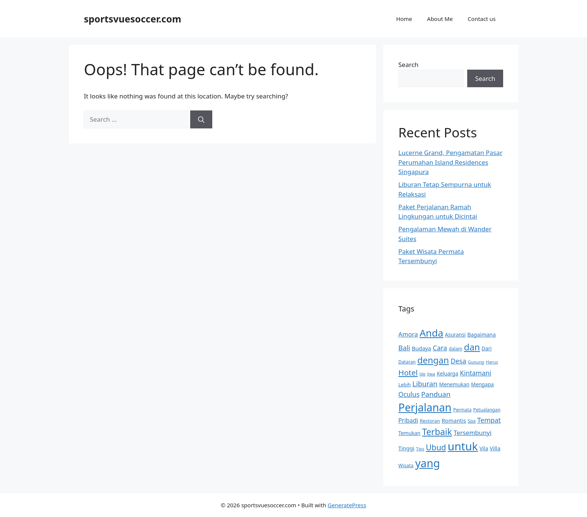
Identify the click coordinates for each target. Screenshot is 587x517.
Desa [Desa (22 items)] (458, 360)
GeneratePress (347, 505)
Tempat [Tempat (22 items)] (489, 420)
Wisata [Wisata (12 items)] (406, 465)
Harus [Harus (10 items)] (492, 362)
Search (408, 64)
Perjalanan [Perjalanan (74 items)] (424, 407)
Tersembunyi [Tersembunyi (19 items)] (473, 432)
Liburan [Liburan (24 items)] (425, 383)
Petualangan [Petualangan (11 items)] (487, 410)
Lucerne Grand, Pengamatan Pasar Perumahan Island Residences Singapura (450, 162)
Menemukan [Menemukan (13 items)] (454, 384)
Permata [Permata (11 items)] (462, 410)
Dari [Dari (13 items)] (487, 348)
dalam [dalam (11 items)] (455, 349)
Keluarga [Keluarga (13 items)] (447, 373)
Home (404, 18)
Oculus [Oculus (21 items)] (409, 394)
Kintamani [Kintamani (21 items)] (476, 372)
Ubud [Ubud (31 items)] (436, 447)
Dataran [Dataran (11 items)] (407, 362)
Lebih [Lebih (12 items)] (404, 384)
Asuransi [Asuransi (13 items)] (455, 334)
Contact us (482, 18)
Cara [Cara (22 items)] (440, 347)
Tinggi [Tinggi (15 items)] (406, 448)
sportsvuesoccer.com (132, 18)
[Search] (201, 119)
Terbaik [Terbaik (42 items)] (437, 432)
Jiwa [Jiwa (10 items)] (431, 374)
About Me (440, 18)
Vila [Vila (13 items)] (484, 448)
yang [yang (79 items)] (427, 463)
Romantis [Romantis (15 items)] (454, 420)
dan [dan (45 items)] (472, 347)
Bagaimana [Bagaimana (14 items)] (481, 334)
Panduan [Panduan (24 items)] (435, 394)
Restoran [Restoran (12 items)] (430, 420)
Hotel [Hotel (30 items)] (408, 372)
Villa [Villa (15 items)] (495, 448)
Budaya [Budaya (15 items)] (421, 348)
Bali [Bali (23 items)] (404, 347)
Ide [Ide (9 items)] (422, 374)
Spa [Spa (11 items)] (471, 421)
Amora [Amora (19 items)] (408, 334)
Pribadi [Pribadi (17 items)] (408, 420)
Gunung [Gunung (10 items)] (476, 362)
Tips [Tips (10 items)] (420, 448)
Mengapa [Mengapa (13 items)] (482, 384)
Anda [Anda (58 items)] (432, 333)
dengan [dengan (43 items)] (433, 360)
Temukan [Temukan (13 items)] (409, 433)
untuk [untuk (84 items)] (463, 446)
